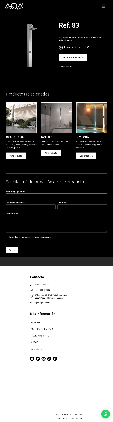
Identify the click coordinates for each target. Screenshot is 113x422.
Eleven (81, 418)
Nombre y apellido (15, 191)
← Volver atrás (65, 66)
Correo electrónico (16, 202)
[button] (105, 414)
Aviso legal (78, 414)
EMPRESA (35, 322)
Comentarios (12, 213)
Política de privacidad (63, 414)
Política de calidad (42, 329)
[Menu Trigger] (103, 6)
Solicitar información (73, 57)
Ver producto (15, 156)
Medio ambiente (40, 335)
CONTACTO (36, 349)
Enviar (12, 250)
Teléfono (62, 202)
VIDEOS (34, 342)
